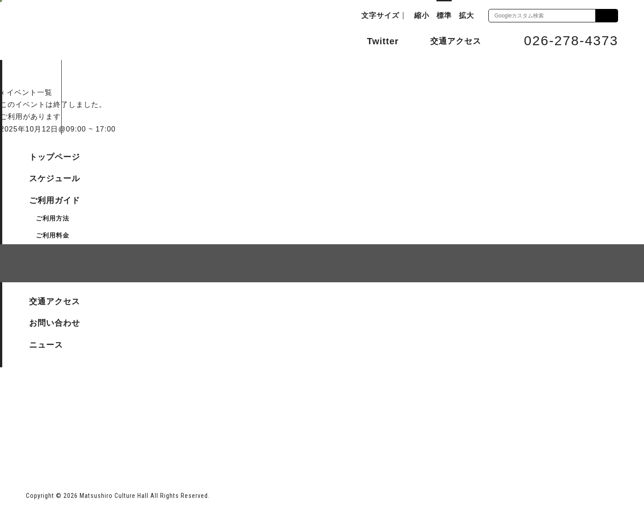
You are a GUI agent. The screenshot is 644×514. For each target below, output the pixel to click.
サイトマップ (60, 315)
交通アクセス (449, 40)
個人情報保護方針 (135, 315)
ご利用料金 (52, 235)
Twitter (374, 40)
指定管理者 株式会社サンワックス (188, 441)
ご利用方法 (52, 218)
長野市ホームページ (60, 441)
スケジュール (54, 178)
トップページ (54, 157)
